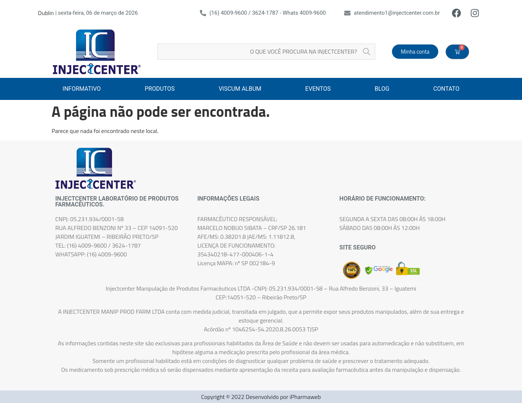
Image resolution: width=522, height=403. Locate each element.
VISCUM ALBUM (240, 88)
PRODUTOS (160, 88)
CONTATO (446, 88)
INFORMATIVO (81, 88)
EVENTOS (318, 88)
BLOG (382, 88)
